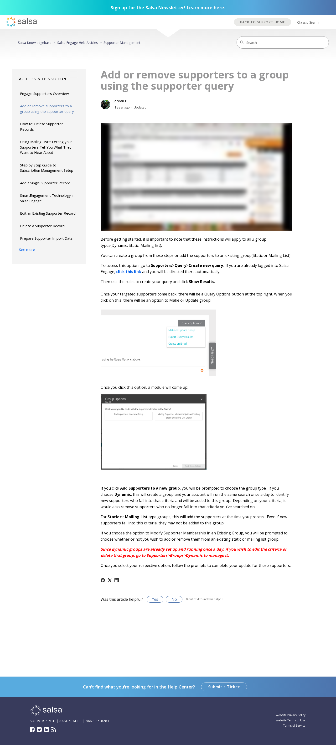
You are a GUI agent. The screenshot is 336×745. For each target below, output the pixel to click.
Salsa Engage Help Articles (77, 42)
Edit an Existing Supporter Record (48, 213)
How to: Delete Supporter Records (41, 126)
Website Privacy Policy (290, 715)
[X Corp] (110, 580)
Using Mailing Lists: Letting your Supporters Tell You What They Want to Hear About (46, 147)
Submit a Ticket (224, 686)
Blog (53, 729)
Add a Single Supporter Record (45, 183)
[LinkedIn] (116, 580)
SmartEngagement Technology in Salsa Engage (47, 198)
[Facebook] (103, 580)
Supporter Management (121, 42)
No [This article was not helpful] (174, 599)
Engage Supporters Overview (44, 93)
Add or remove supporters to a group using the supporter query (47, 108)
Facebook (32, 729)
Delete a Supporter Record (42, 225)
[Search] (283, 42)
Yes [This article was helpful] (155, 599)
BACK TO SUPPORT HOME (262, 22)
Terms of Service (294, 726)
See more (27, 249)
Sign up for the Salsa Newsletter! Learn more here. (168, 8)
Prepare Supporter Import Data (46, 238)
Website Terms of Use (290, 720)
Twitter (39, 729)
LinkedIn (46, 729)
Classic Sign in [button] (308, 22)
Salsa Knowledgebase (35, 42)
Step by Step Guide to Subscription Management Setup (46, 168)
